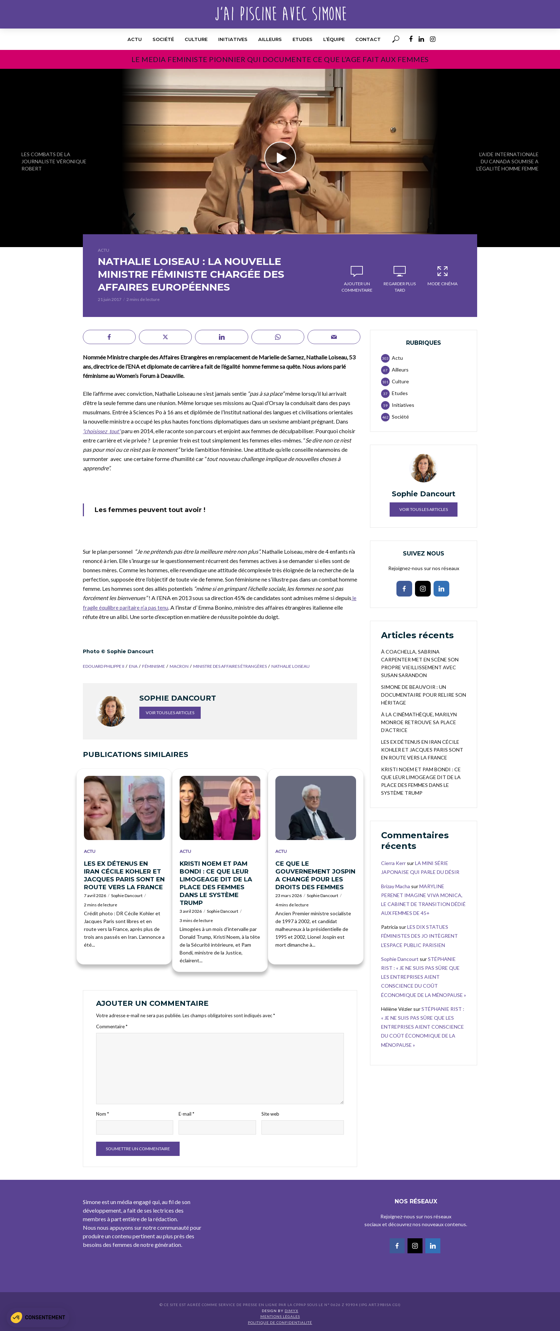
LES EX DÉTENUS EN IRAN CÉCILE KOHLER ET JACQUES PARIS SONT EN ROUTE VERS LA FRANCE (124, 875)
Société (163, 39)
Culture (196, 39)
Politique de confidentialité (280, 1322)
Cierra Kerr (393, 863)
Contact (368, 39)
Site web (270, 1114)
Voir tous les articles (170, 712)
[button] (37, 1317)
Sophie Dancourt (126, 895)
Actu (135, 39)
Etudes (302, 39)
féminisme (153, 666)
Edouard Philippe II (103, 666)
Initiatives (233, 39)
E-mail (186, 1114)
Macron (179, 666)
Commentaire (112, 1026)
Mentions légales (280, 1316)
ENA (133, 666)
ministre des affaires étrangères (230, 666)
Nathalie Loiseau (290, 666)
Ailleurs (270, 39)
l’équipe (334, 39)
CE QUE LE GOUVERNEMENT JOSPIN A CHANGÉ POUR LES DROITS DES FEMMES (315, 875)
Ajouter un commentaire (356, 287)
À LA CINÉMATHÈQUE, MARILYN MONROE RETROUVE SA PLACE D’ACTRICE (419, 722)
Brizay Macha (395, 886)
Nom (102, 1114)
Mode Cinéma (442, 275)
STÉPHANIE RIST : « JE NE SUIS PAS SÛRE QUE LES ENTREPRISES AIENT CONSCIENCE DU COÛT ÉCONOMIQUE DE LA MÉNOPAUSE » (423, 977)
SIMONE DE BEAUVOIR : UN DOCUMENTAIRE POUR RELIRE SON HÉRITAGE (423, 695)
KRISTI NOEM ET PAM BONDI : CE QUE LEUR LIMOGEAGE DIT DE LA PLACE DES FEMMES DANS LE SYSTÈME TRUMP (216, 883)
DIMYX (291, 1311)
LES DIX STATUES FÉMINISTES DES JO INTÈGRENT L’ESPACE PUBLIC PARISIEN (419, 936)
